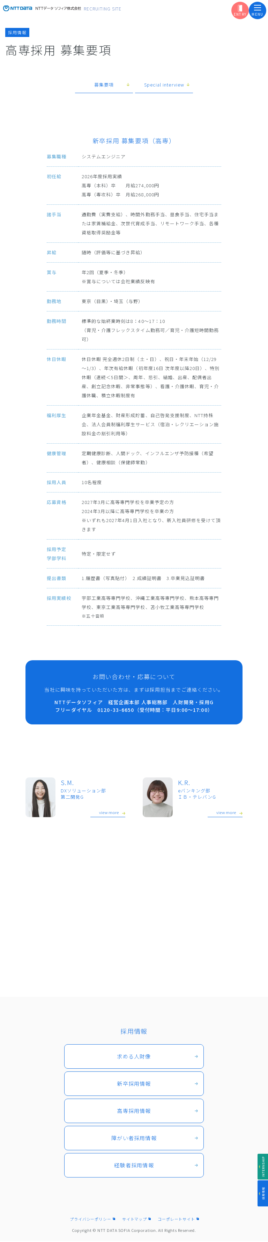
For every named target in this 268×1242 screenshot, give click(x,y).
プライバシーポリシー (90, 1220)
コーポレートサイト (176, 1220)
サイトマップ (134, 1220)
